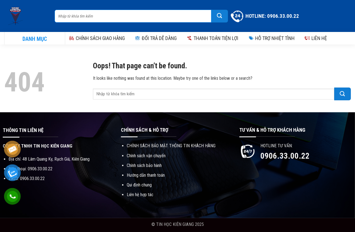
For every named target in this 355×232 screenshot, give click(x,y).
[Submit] (219, 16)
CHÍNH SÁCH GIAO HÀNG (97, 38)
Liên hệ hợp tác (140, 194)
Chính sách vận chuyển (146, 155)
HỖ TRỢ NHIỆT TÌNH (271, 38)
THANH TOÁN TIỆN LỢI (212, 38)
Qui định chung (139, 185)
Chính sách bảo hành (144, 165)
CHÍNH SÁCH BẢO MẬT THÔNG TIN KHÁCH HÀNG (171, 145)
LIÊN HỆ (316, 38)
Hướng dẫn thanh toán (146, 175)
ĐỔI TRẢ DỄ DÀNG (156, 38)
